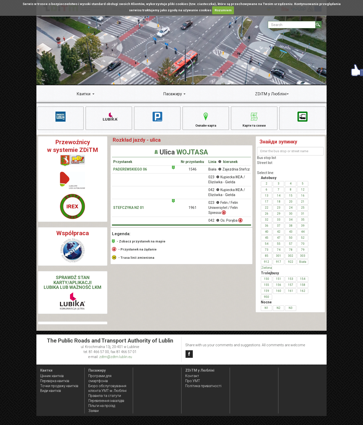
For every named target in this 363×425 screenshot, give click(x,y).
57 (290, 247)
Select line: (265, 176)
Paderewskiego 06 (130, 173)
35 (303, 223)
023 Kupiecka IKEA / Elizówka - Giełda (226, 183)
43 (290, 235)
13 (266, 199)
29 (278, 217)
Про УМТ (192, 381)
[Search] (318, 24)
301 (278, 259)
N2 (278, 311)
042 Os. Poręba (225, 224)
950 (266, 300)
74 (278, 253)
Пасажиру (172, 94)
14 (278, 199)
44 (303, 235)
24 (290, 211)
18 (278, 205)
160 (278, 294)
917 (278, 265)
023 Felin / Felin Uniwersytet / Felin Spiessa (223, 211)
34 (290, 223)
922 (290, 265)
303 (302, 259)
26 (266, 217)
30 (290, 217)
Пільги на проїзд (101, 406)
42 (278, 235)
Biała (302, 265)
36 (266, 229)
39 (303, 229)
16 (303, 199)
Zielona (266, 271)
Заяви (93, 411)
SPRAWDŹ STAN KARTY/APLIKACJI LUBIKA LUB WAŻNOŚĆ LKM (72, 286)
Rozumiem (223, 10)
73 (266, 253)
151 (278, 282)
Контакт (192, 376)
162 (302, 294)
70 (303, 247)
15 (290, 199)
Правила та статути (104, 396)
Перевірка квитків (54, 381)
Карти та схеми (254, 119)
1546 (193, 173)
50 (290, 241)
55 (278, 247)
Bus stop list (266, 161)
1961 (193, 211)
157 (290, 288)
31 (303, 217)
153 (290, 282)
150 (266, 282)
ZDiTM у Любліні (270, 94)
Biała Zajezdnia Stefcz (229, 173)
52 (303, 241)
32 (266, 223)
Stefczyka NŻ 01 (128, 211)
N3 (290, 311)
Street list (264, 166)
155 (266, 288)
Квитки (83, 94)
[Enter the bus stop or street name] (290, 154)
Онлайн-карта (206, 119)
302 (290, 259)
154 (302, 282)
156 (278, 288)
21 (303, 205)
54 (266, 247)
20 (290, 205)
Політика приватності (203, 386)
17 (266, 205)
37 (278, 229)
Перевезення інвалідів (106, 401)
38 (290, 229)
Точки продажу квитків (59, 386)
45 (266, 241)
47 (278, 241)
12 (303, 193)
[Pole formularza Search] (292, 24)
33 (278, 223)
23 (278, 211)
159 (266, 294)
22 (266, 211)
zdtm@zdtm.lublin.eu (115, 357)
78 (290, 253)
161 (290, 294)
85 (266, 259)
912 (266, 265)
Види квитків (50, 391)
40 (266, 235)
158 (302, 288)
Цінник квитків (52, 376)
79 (303, 253)
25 (303, 211)
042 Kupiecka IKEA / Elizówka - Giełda (226, 196)
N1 (266, 311)
